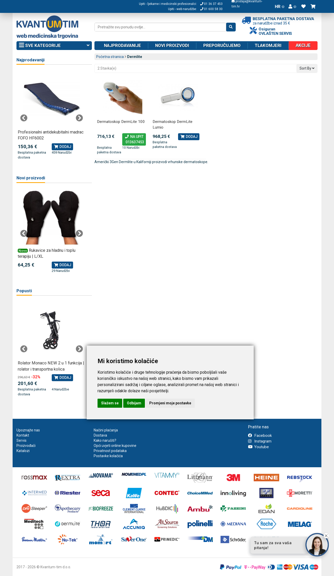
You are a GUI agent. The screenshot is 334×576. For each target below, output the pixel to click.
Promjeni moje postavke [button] (170, 403)
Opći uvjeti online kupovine (115, 446)
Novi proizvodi (172, 45)
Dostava (100, 435)
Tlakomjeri (268, 45)
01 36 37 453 (211, 4)
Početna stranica (110, 57)
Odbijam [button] (134, 403)
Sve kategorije (54, 46)
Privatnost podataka (110, 451)
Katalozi (23, 451)
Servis (21, 440)
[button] (292, 6)
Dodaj (189, 137)
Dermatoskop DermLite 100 (121, 121)
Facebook (260, 435)
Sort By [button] (307, 68)
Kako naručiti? (105, 440)
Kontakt (22, 435)
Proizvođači (26, 446)
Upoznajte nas (28, 430)
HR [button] (279, 6)
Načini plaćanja (106, 430)
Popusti (24, 290)
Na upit (134, 140)
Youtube (258, 447)
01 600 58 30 (211, 9)
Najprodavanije (122, 45)
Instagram (259, 441)
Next (79, 118)
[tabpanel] (51, 115)
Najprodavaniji (30, 59)
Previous (24, 118)
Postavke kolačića (108, 456)
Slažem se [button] (110, 403)
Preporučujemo (222, 45)
